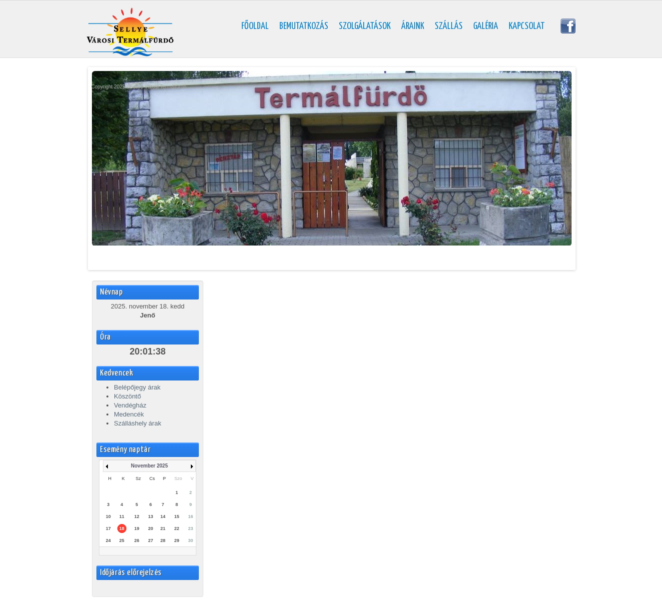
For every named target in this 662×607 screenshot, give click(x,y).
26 (136, 540)
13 (150, 516)
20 (150, 528)
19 (136, 528)
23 (190, 528)
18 (121, 528)
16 (190, 516)
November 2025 (149, 465)
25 (121, 540)
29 (176, 540)
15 (176, 516)
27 (150, 540)
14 (162, 516)
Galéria (485, 26)
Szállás (449, 26)
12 (136, 516)
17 (108, 528)
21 (162, 528)
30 (190, 540)
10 (108, 516)
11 (121, 516)
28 (162, 540)
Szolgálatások (365, 26)
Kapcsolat (527, 26)
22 (176, 528)
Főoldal (255, 26)
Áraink (412, 26)
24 (108, 540)
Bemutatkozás (303, 26)
